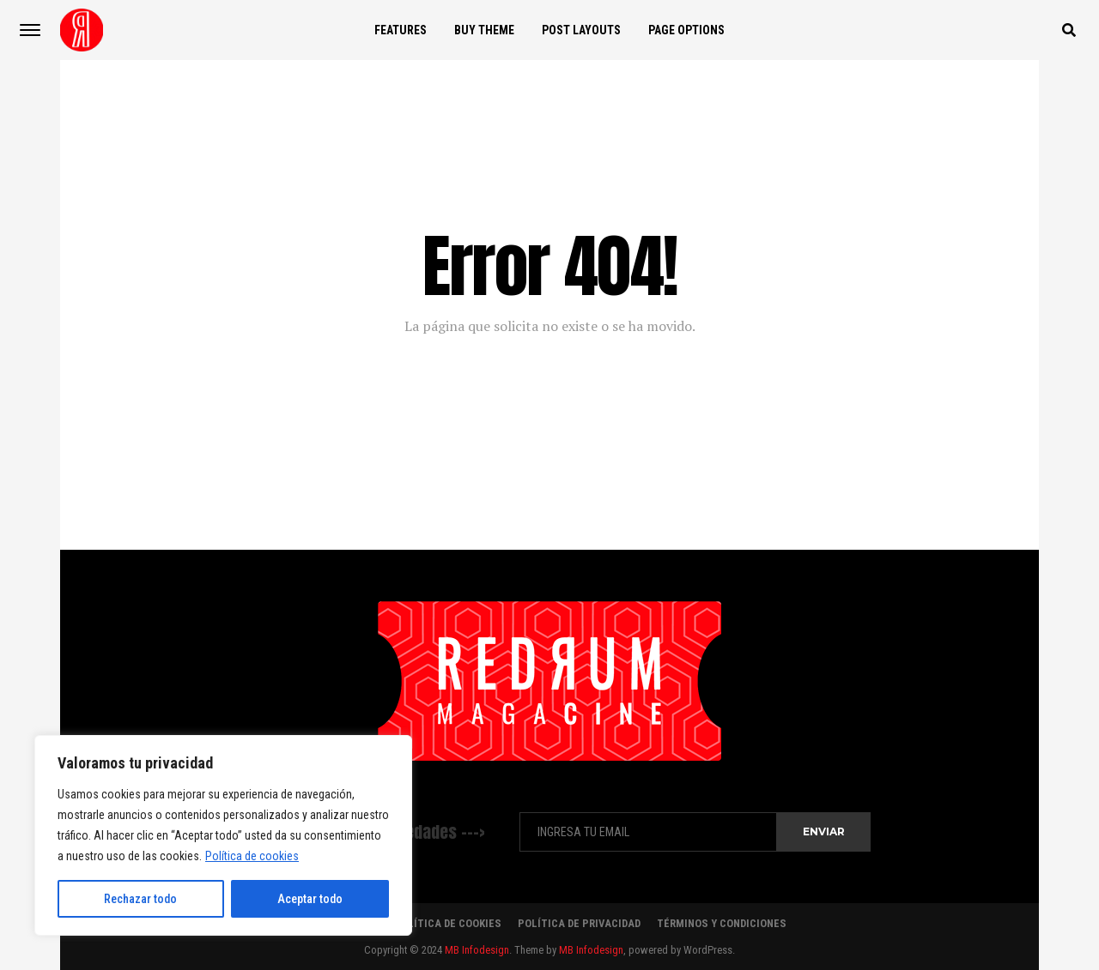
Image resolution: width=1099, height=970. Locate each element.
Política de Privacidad (579, 923)
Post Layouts (581, 30)
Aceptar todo (310, 899)
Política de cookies (252, 856)
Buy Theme (484, 30)
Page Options (686, 30)
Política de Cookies (447, 923)
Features (400, 30)
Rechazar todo (140, 899)
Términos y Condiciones (721, 923)
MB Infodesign (477, 949)
